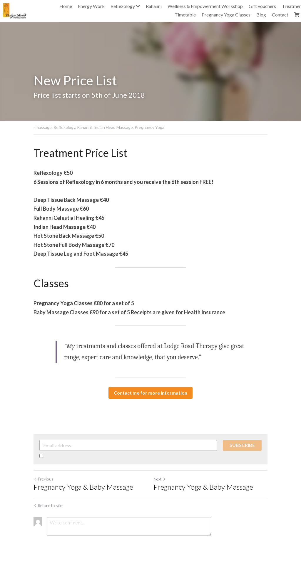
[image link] (15, 10)
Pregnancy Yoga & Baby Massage (83, 487)
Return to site (48, 505)
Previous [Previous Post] (43, 478)
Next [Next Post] (159, 478)
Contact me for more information (150, 392)
